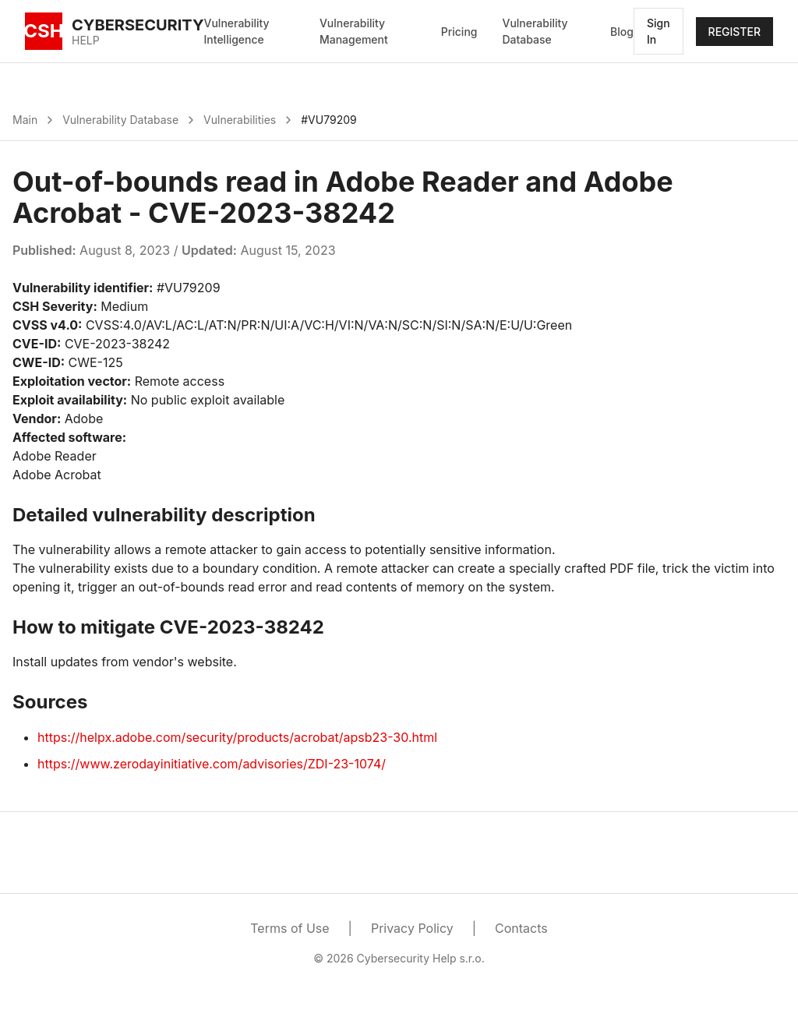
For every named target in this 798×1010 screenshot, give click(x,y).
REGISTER (734, 31)
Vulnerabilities (239, 119)
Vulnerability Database (534, 31)
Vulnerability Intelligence (237, 31)
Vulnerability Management (354, 31)
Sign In (658, 31)
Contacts (521, 928)
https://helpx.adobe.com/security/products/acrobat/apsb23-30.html (237, 737)
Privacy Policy (412, 928)
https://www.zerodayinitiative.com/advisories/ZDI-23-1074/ (211, 764)
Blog (622, 31)
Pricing (459, 31)
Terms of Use (289, 928)
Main (24, 119)
